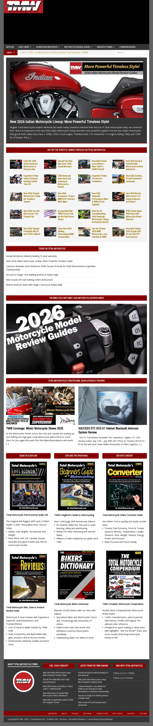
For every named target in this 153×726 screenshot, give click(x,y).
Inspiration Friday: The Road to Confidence (99, 178)
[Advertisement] (96, 23)
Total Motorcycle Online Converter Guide (122, 515)
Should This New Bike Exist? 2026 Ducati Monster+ (65, 164)
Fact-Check (117, 713)
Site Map (143, 713)
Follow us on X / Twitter (123, 673)
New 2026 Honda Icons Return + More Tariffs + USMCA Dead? (58, 687)
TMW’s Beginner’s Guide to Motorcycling (74, 515)
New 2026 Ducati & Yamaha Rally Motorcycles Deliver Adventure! (55, 694)
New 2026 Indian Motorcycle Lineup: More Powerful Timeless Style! (59, 122)
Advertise (52, 713)
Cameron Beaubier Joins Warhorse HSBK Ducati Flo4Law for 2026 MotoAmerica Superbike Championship (93, 689)
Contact (131, 713)
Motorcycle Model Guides (77, 47)
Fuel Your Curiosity (58, 666)
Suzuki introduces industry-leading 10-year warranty (31, 256)
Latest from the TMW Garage (94, 666)
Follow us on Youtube (123, 678)
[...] (29, 137)
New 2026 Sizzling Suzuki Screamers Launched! (134, 178)
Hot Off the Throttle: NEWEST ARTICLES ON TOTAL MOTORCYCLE (76, 150)
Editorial (87, 713)
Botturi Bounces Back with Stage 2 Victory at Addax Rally (34, 284)
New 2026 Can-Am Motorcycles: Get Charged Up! (32, 214)
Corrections (102, 713)
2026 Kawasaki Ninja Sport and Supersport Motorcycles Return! (64, 181)
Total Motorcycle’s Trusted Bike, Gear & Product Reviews (76, 381)
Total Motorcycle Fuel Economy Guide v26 (27, 514)
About (64, 713)
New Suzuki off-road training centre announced (29, 279)
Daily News (24, 47)
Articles (10, 47)
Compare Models (127, 47)
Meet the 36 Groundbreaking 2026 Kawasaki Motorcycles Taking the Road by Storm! (100, 216)
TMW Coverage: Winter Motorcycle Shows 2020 (34, 428)
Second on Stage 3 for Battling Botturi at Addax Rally (32, 274)
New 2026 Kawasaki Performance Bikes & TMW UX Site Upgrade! (100, 199)
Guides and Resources (46, 47)
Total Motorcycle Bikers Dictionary (71, 604)
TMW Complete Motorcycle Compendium (122, 604)
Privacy (75, 713)
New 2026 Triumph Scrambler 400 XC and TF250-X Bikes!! (32, 231)
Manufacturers (104, 47)
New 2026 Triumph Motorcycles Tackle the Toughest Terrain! (58, 701)
